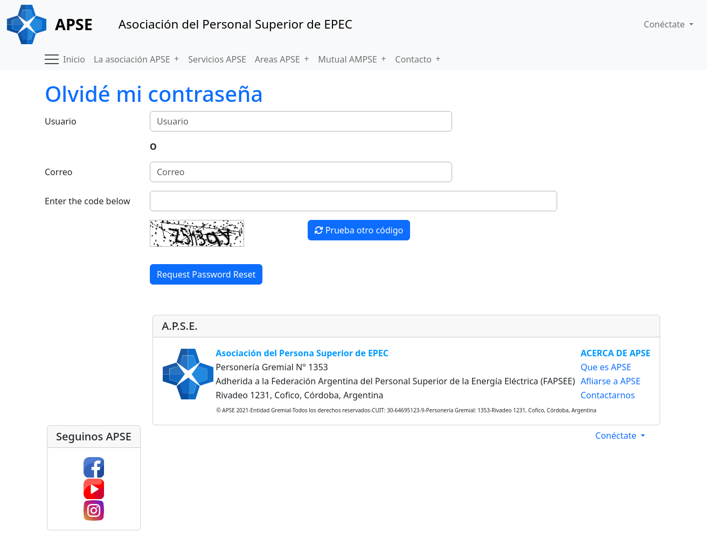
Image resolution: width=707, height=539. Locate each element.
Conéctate (617, 435)
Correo (58, 172)
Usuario (61, 121)
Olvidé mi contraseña (154, 93)
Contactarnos (607, 395)
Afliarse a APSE (610, 381)
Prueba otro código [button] (359, 230)
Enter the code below (87, 201)
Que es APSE (605, 367)
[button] (52, 59)
